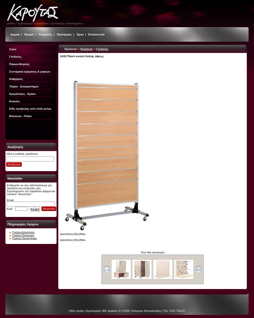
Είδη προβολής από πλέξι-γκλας (30, 108)
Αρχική (15, 34)
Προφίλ (29, 34)
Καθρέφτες (16, 79)
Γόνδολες (15, 56)
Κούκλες (14, 101)
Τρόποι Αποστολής (23, 232)
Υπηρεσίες (45, 34)
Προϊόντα (86, 49)
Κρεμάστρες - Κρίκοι (22, 93)
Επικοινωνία (96, 34)
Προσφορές (64, 34)
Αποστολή (49, 208)
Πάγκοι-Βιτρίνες (19, 64)
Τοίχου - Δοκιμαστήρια (23, 86)
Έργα (80, 34)
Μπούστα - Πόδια (20, 116)
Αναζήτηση (14, 164)
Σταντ (12, 49)
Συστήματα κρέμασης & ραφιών (29, 71)
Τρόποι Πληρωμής (23, 235)
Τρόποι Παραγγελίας (24, 238)
